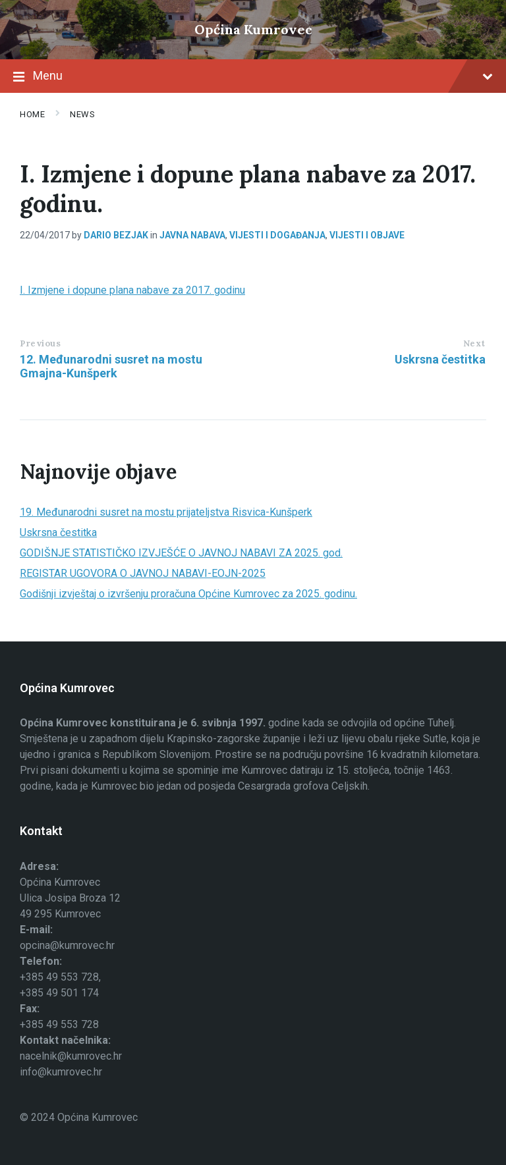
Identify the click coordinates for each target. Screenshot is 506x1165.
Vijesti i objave (367, 235)
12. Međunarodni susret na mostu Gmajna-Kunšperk (111, 366)
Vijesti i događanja (277, 235)
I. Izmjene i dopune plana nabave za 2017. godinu (132, 290)
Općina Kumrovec (253, 29)
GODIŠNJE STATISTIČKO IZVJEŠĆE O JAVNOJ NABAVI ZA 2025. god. (181, 553)
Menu (253, 77)
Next (474, 343)
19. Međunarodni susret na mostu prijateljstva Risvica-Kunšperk (166, 512)
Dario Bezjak (116, 235)
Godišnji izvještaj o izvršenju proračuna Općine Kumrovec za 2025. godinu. (188, 593)
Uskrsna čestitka (440, 359)
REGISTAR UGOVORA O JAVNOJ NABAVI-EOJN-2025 (143, 573)
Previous (40, 343)
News (82, 114)
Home (32, 114)
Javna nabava (192, 235)
